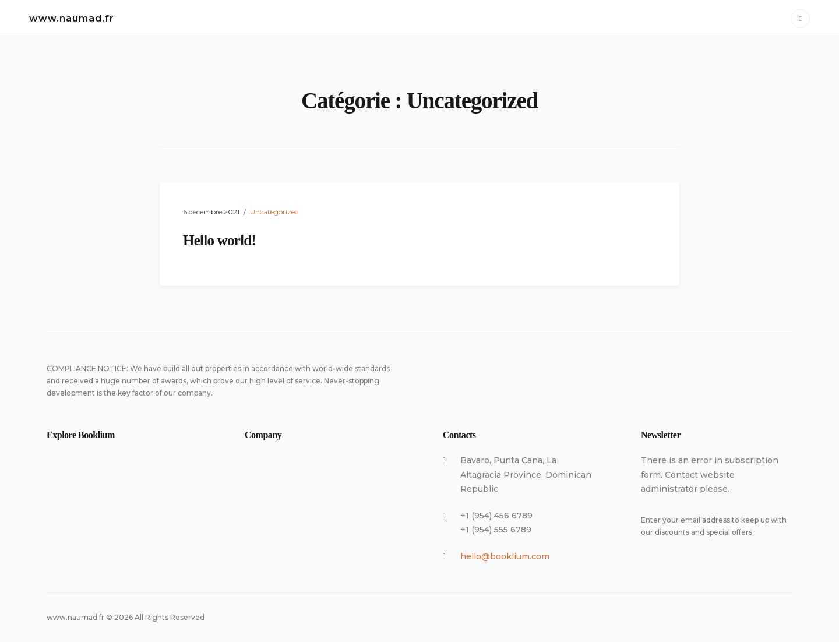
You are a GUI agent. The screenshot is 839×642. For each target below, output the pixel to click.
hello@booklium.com (504, 556)
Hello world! (219, 240)
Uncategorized (274, 211)
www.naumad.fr (71, 18)
